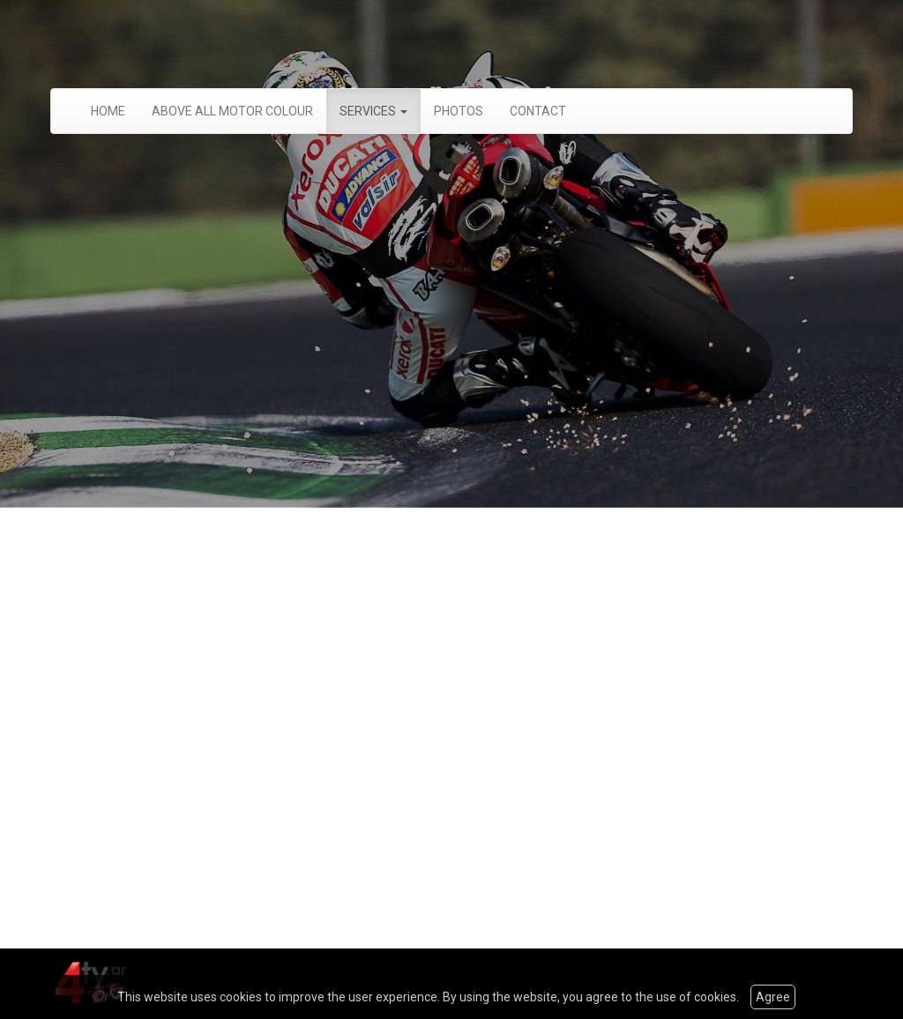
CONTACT (538, 111)
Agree (773, 997)
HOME (108, 111)
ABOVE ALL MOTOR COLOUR (232, 111)
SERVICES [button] (373, 111)
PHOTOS (458, 111)
